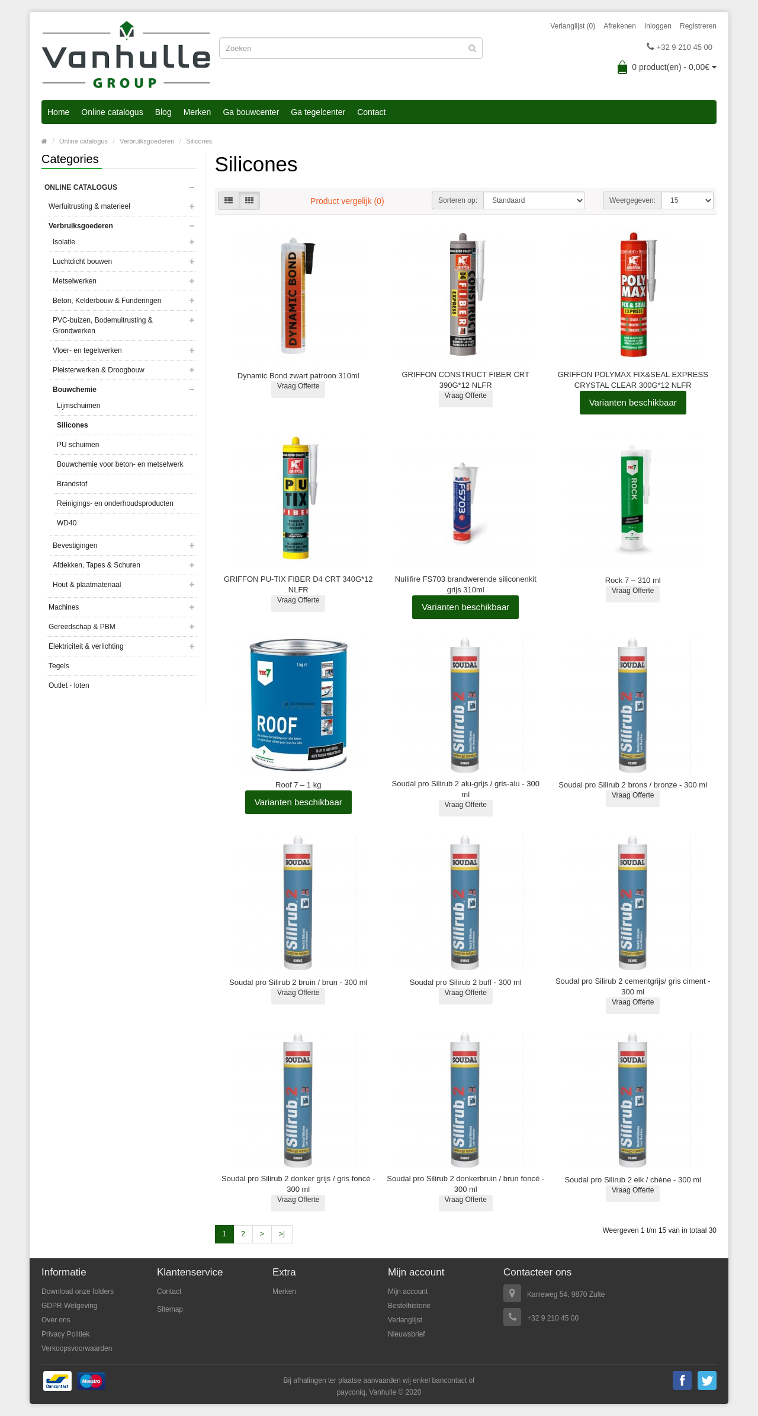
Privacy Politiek (65, 1334)
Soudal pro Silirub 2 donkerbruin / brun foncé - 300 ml (465, 1184)
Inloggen (658, 26)
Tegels (59, 666)
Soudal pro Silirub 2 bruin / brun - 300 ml (298, 982)
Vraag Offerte (298, 386)
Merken (197, 112)
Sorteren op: (457, 200)
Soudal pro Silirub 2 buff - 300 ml (466, 982)
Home (58, 112)
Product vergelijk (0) (347, 201)
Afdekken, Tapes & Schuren (96, 565)
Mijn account (408, 1291)
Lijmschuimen (78, 405)
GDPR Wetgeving (69, 1306)
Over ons (55, 1320)
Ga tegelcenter (318, 112)
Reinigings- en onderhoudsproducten (115, 503)
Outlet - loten (69, 685)
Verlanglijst (405, 1320)
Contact (371, 112)
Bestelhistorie (409, 1306)
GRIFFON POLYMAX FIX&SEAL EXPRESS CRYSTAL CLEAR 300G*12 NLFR (633, 380)
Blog (163, 112)
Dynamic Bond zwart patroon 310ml (298, 375)
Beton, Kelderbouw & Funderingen (107, 300)
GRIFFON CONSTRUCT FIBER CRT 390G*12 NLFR (465, 380)
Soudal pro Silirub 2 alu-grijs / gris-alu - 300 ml (465, 789)
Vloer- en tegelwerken (87, 350)
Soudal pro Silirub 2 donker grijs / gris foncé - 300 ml (298, 1184)
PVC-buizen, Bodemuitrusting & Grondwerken (103, 325)
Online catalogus (112, 112)
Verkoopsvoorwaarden (76, 1348)
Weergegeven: (632, 200)
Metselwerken (75, 281)
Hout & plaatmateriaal (87, 585)
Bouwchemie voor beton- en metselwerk (120, 464)
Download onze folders (77, 1291)
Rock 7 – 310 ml (633, 580)
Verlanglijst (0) (572, 26)
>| (282, 1234)
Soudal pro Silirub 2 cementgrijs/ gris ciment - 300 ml (633, 986)
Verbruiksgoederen (147, 141)
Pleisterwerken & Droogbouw (98, 370)
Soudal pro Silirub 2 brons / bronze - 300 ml (632, 784)
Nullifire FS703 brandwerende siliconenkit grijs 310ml (466, 584)
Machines (64, 607)
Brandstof (72, 484)
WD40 (66, 523)
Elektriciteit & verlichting (86, 646)
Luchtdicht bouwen (82, 261)
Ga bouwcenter (251, 112)
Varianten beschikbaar (633, 402)
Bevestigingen (75, 545)
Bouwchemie (75, 389)
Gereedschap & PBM (82, 627)
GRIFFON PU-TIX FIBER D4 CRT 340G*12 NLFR (298, 584)
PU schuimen (78, 445)
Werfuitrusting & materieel (89, 206)
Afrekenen (619, 26)
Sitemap (170, 1309)
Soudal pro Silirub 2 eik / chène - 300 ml (632, 1179)
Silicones (199, 141)
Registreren (698, 26)
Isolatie (64, 242)
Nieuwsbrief (406, 1334)
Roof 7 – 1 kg (298, 784)
